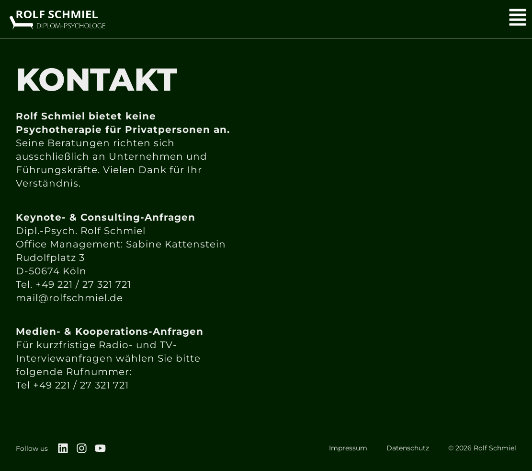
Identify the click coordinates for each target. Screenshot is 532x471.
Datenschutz (407, 448)
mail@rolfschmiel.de (69, 298)
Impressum (348, 448)
